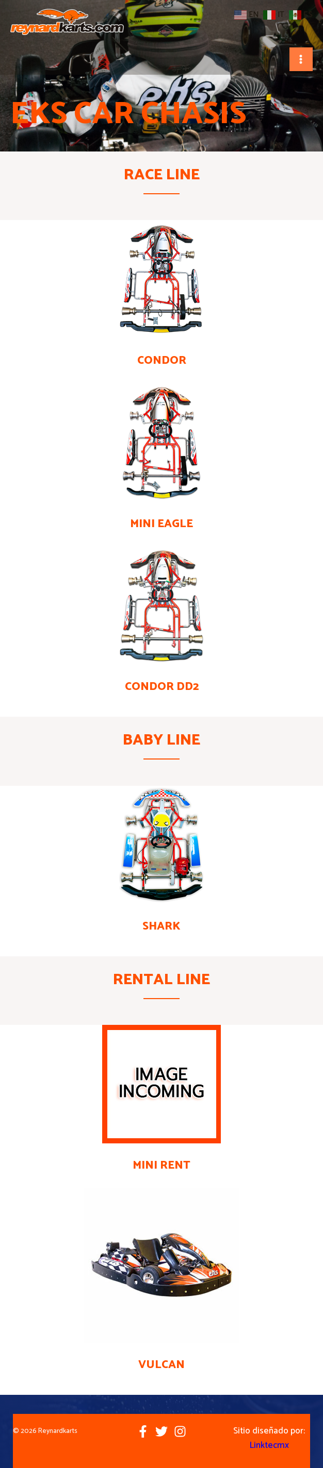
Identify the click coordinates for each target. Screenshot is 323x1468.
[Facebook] (143, 1431)
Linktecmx (269, 1445)
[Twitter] (161, 1431)
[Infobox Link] (161, 296)
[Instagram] (180, 1431)
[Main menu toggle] (301, 59)
